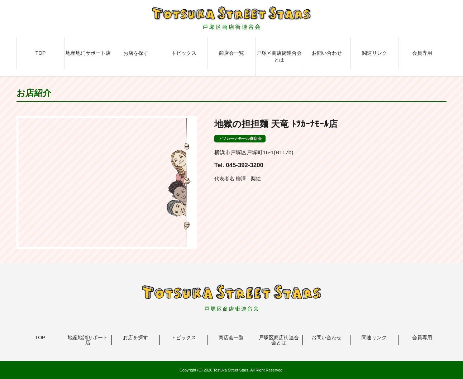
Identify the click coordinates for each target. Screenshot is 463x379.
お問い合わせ (327, 53)
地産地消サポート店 (88, 53)
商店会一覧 (231, 53)
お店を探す (135, 53)
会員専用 (422, 53)
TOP (40, 53)
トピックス (183, 53)
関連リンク (374, 53)
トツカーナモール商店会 (240, 138)
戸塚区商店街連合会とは (279, 56)
